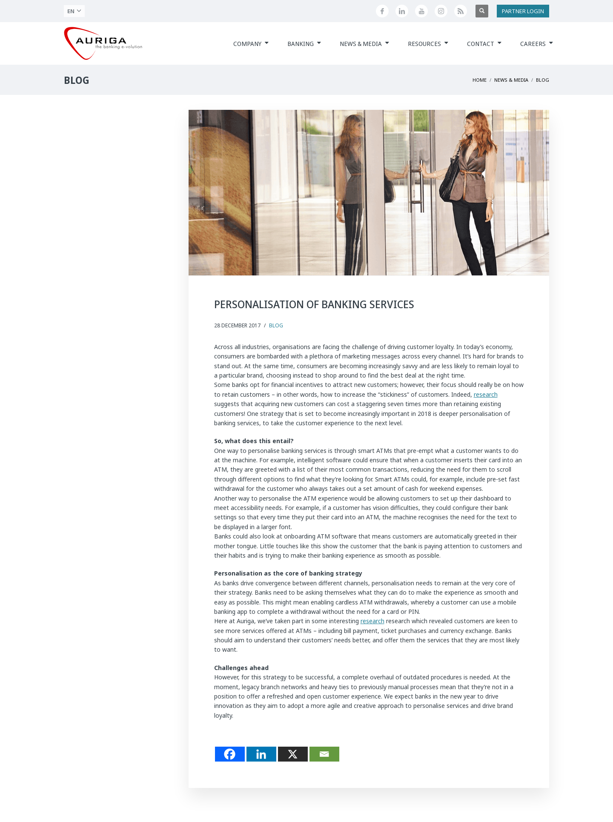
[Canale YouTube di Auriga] (421, 11)
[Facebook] (230, 754)
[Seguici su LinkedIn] (401, 11)
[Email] (324, 754)
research (486, 394)
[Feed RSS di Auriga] (460, 11)
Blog (276, 325)
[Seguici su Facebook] (382, 11)
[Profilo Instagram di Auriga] (441, 11)
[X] (293, 754)
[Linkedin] (261, 754)
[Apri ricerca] (482, 11)
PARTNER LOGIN (523, 11)
